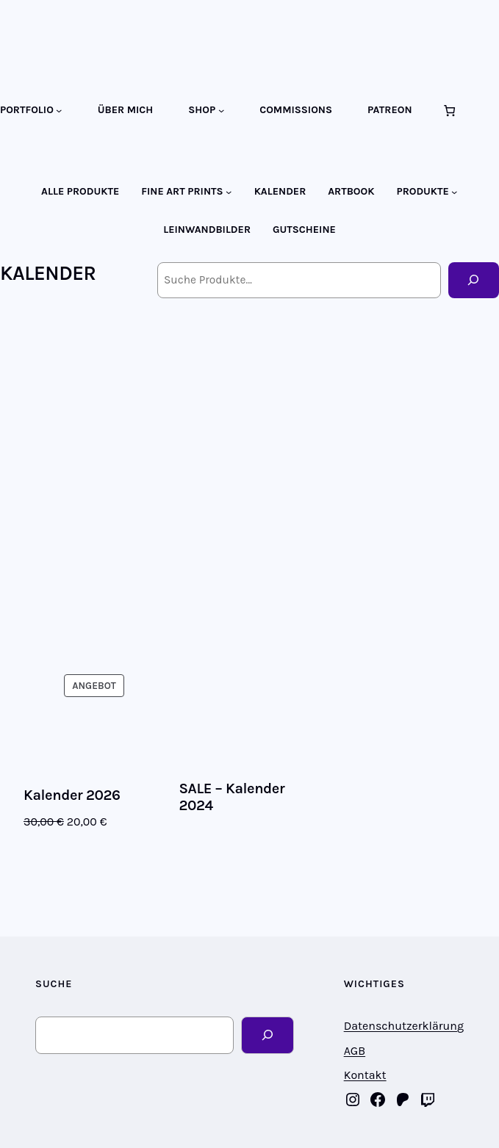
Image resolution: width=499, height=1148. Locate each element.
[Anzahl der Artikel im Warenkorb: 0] (450, 110)
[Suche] (473, 280)
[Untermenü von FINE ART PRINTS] (228, 192)
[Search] (267, 1035)
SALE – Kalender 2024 (231, 797)
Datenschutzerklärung (404, 1026)
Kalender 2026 (72, 795)
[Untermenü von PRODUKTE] (454, 192)
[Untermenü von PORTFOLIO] (59, 110)
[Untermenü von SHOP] (221, 110)
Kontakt (365, 1075)
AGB (354, 1051)
